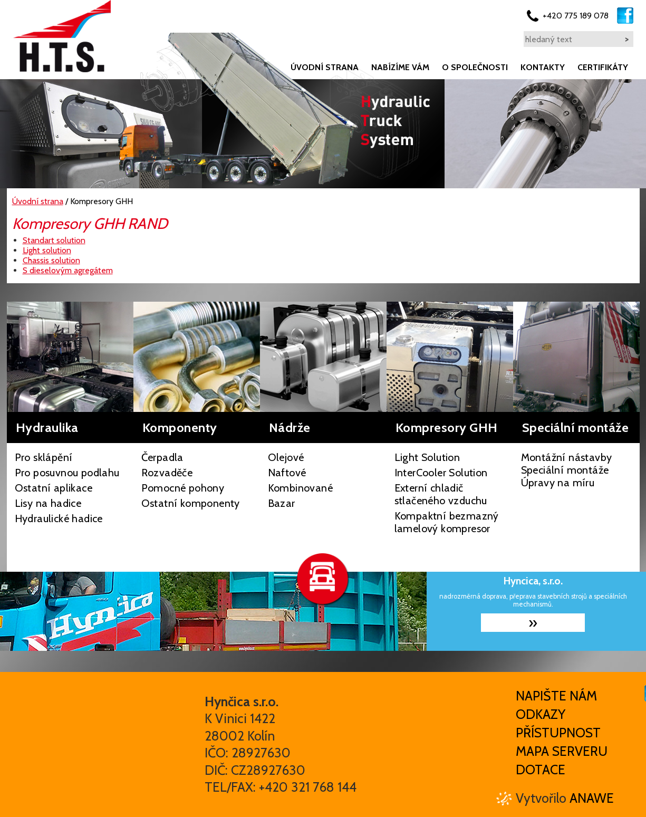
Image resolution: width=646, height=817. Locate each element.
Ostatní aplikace (53, 488)
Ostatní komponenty (190, 503)
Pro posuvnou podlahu (67, 472)
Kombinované (300, 488)
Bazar (281, 503)
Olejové (286, 457)
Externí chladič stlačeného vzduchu (440, 494)
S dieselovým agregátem (68, 270)
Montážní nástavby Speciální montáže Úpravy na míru (566, 470)
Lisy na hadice (48, 503)
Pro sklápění (44, 457)
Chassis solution (51, 260)
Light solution (47, 250)
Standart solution (54, 240)
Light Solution (427, 457)
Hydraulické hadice (59, 518)
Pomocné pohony (183, 488)
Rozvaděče (167, 472)
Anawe (592, 798)
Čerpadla (162, 457)
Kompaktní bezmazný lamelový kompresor (446, 522)
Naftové (287, 472)
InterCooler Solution (441, 472)
